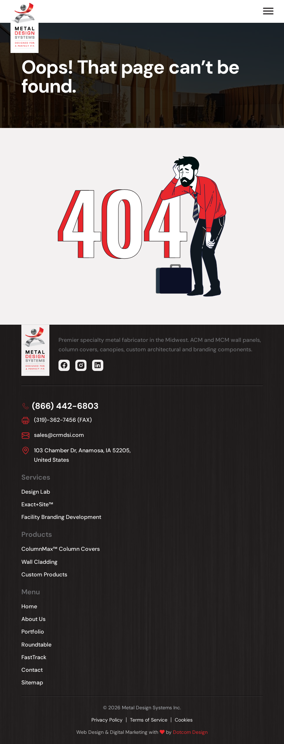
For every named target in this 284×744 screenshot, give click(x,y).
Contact (32, 670)
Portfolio (32, 631)
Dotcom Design (190, 732)
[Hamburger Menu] (268, 11)
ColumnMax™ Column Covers (60, 549)
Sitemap (32, 682)
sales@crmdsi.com (59, 435)
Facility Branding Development (61, 517)
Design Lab (35, 491)
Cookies (184, 720)
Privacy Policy (107, 720)
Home (29, 606)
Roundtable (36, 644)
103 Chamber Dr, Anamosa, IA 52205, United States (82, 455)
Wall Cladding (39, 562)
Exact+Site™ (37, 504)
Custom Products (44, 574)
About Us (33, 619)
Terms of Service (148, 720)
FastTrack (33, 657)
